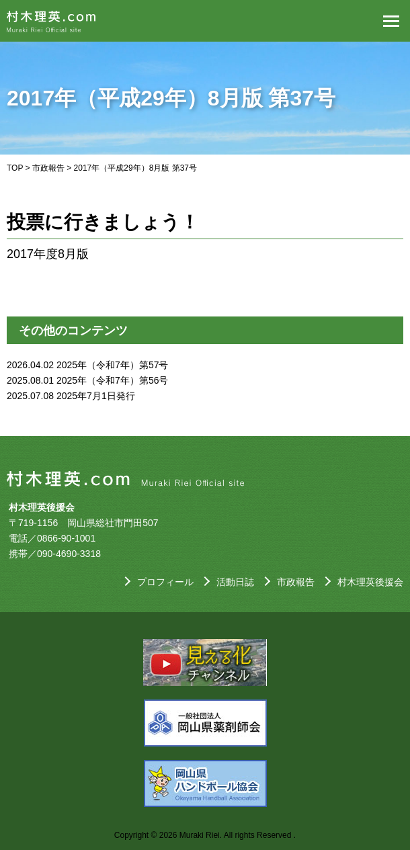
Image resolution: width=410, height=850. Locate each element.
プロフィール (165, 582)
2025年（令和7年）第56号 (112, 380)
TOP (15, 168)
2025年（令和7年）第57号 (112, 364)
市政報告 (48, 168)
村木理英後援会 (370, 582)
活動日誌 (235, 582)
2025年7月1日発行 (95, 395)
